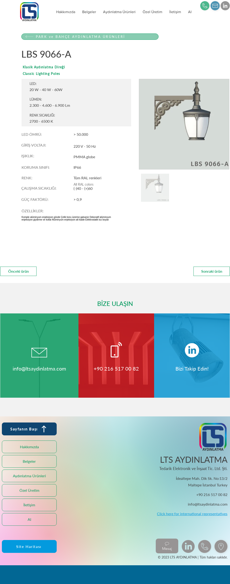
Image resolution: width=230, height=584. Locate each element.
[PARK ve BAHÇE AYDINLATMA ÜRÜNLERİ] (90, 36)
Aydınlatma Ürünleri (29, 476)
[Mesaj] (167, 546)
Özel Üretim (29, 490)
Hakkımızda (29, 446)
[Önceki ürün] (18, 271)
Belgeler (29, 461)
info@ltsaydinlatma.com (39, 368)
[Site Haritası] (29, 546)
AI (29, 519)
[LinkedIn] (225, 5)
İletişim (29, 505)
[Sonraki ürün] (211, 271)
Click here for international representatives (192, 513)
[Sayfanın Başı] (29, 428)
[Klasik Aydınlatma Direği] (90, 67)
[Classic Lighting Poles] (90, 73)
